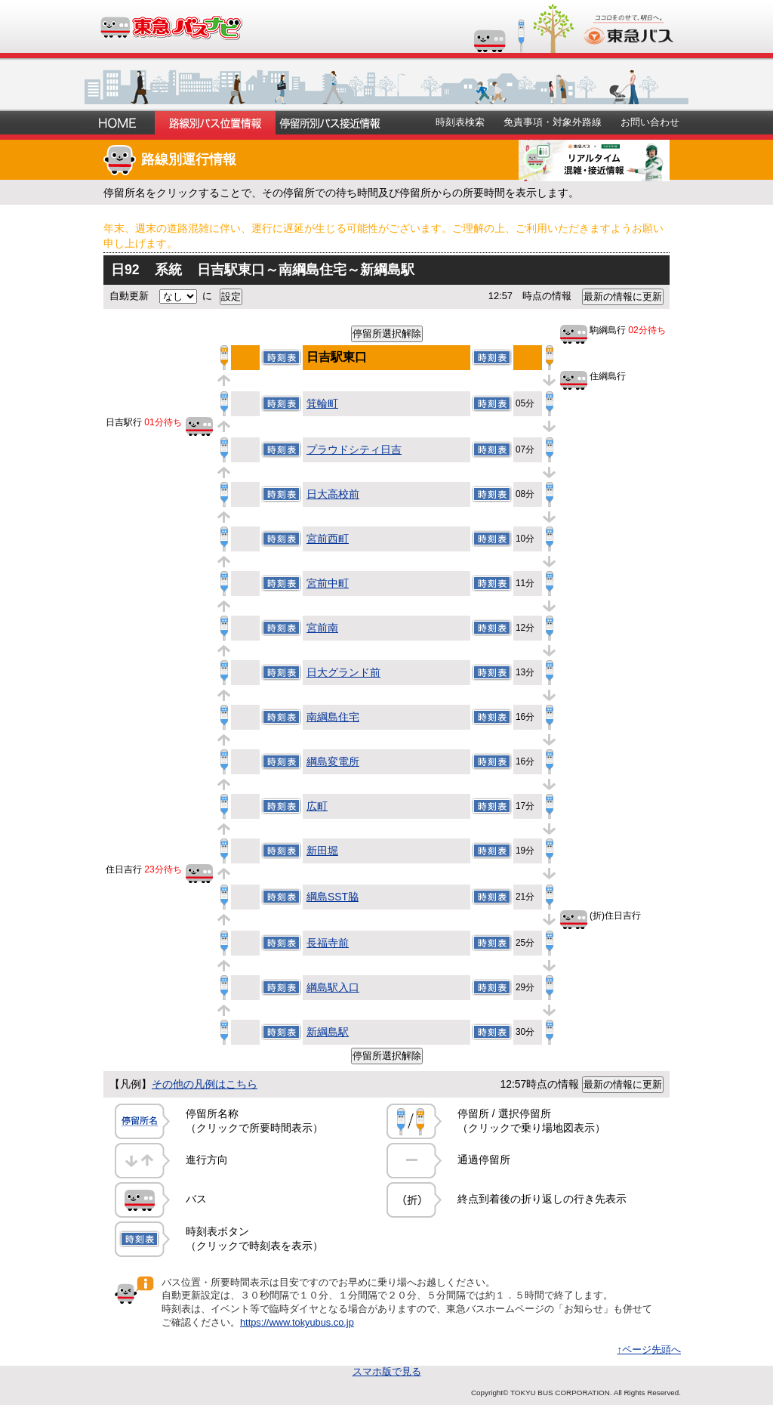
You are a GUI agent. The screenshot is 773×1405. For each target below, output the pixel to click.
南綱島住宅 (332, 717)
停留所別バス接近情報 (330, 122)
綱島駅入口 (332, 987)
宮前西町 (327, 539)
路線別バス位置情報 (215, 122)
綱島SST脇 (332, 897)
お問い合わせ (650, 122)
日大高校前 (332, 494)
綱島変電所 (332, 761)
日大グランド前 (343, 672)
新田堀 (322, 851)
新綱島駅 (327, 1032)
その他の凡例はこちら (204, 1084)
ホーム (120, 122)
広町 (317, 806)
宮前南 (322, 628)
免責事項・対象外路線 (553, 122)
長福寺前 (327, 943)
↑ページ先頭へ (649, 1349)
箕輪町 (322, 403)
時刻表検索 (460, 122)
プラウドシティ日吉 (354, 449)
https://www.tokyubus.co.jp (297, 1322)
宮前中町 (327, 583)
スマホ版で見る (387, 1371)
